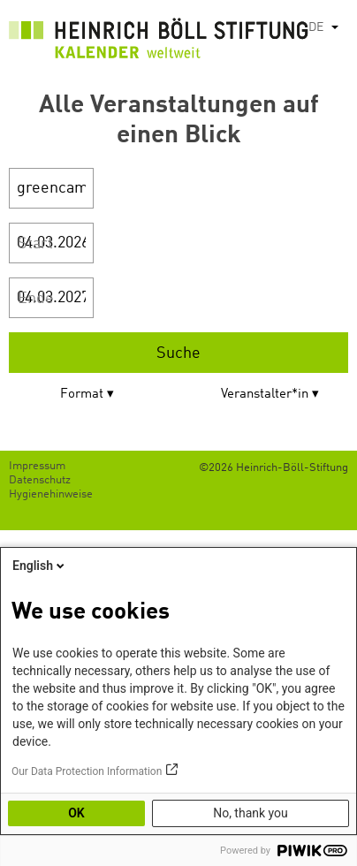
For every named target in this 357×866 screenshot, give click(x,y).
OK (76, 813)
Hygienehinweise (51, 494)
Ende (36, 299)
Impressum (37, 466)
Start (35, 244)
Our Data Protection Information (86, 771)
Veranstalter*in (264, 394)
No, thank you (250, 813)
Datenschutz (40, 480)
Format (81, 394)
